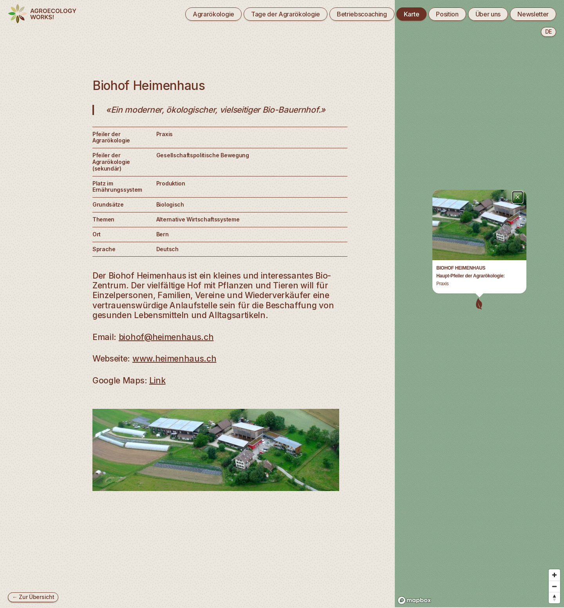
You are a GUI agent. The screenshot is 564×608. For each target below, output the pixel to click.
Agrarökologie (213, 14)
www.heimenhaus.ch (174, 358)
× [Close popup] (517, 34)
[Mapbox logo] (414, 593)
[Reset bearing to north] (554, 590)
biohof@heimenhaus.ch (166, 337)
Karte (411, 14)
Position (447, 14)
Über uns (488, 14)
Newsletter (533, 14)
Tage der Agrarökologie (285, 14)
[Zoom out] (554, 579)
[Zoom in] (554, 568)
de (548, 31)
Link (157, 380)
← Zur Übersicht (33, 597)
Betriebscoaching (362, 14)
